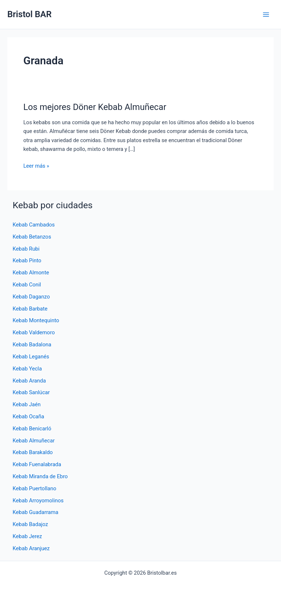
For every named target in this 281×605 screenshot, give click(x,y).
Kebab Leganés (31, 356)
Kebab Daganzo (31, 296)
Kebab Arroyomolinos (38, 500)
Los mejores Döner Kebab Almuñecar (94, 107)
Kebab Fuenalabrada (37, 464)
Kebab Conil (27, 284)
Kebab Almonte (31, 272)
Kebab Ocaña (28, 416)
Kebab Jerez (27, 536)
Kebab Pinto (27, 260)
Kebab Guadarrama (36, 512)
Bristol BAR (29, 14)
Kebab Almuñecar (34, 440)
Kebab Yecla (27, 368)
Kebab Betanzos (32, 236)
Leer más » (36, 165)
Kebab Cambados (34, 224)
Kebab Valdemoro (34, 332)
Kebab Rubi (26, 249)
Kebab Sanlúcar (31, 392)
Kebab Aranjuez (31, 548)
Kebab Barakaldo (33, 452)
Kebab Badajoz (30, 524)
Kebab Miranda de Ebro (40, 476)
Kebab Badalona (32, 344)
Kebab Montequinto (36, 320)
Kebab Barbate (30, 308)
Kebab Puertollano (34, 488)
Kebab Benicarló (32, 428)
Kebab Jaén (27, 404)
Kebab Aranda (29, 380)
